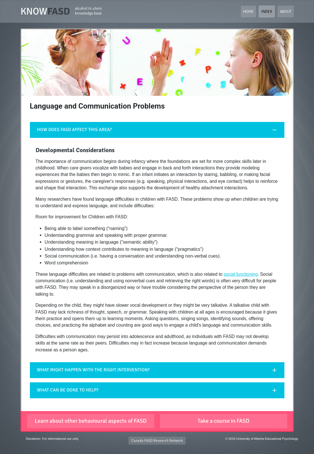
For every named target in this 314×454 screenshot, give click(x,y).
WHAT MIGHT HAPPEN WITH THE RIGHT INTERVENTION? (93, 370)
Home (248, 11)
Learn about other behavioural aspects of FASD (91, 420)
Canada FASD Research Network (157, 440)
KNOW (61, 11)
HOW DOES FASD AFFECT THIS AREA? (74, 129)
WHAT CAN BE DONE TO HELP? (67, 390)
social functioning (241, 274)
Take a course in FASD (223, 420)
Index (266, 11)
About (286, 11)
